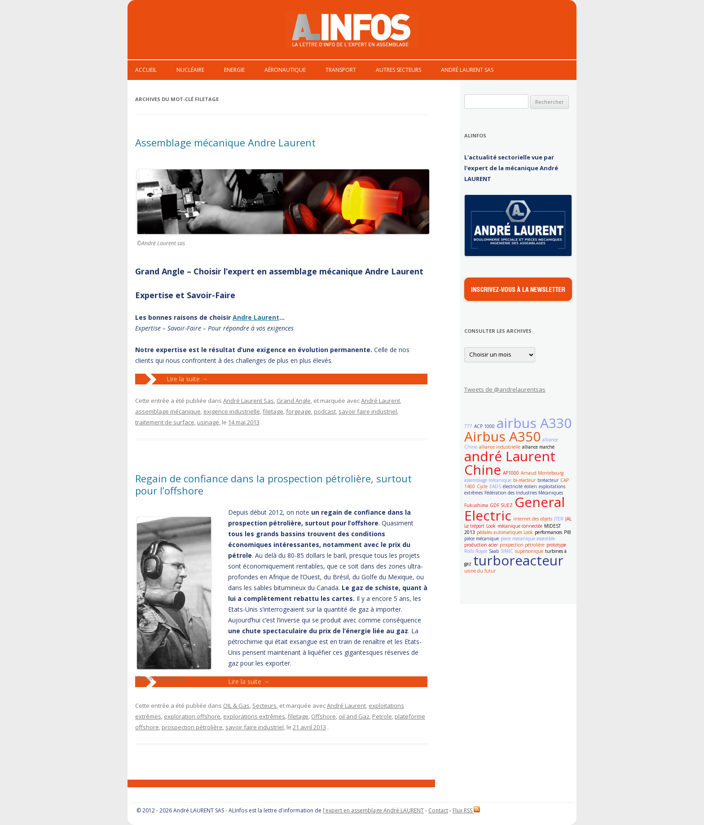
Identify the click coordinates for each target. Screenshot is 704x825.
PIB (567, 532)
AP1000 (511, 473)
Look (491, 526)
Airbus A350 (502, 436)
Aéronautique (285, 70)
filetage (273, 411)
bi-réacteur (524, 480)
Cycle (482, 486)
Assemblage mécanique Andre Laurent (225, 142)
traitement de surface (164, 422)
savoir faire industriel (368, 411)
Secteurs (264, 705)
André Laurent (380, 401)
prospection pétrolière (192, 727)
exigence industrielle (231, 411)
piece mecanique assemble (528, 538)
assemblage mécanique (168, 411)
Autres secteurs (398, 70)
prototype (556, 545)
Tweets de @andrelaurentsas (505, 389)
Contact (438, 810)
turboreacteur (518, 560)
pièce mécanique (481, 538)
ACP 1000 (484, 426)
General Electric (514, 509)
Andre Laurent (256, 317)
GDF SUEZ (501, 505)
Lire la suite (187, 379)
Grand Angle (294, 401)
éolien (530, 486)
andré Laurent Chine (509, 463)
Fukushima (476, 505)
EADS (495, 486)
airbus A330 (534, 423)
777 (468, 426)
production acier (481, 545)
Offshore (323, 716)
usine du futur (480, 571)
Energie (234, 70)
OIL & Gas (236, 705)
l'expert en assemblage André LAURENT (373, 810)
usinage (208, 422)
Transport (341, 70)
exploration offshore (192, 716)
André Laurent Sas (467, 70)
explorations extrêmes (254, 716)
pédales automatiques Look (505, 532)
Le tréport (474, 526)
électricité (513, 486)
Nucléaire (190, 70)
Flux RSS (466, 810)
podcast (325, 411)
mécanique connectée (519, 526)
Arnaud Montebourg (542, 473)
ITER (558, 519)
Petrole (382, 716)
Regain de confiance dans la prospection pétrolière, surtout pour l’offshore (273, 484)
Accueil (146, 70)
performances (548, 532)
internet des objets (532, 519)
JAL (568, 519)
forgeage (298, 411)
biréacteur (548, 480)
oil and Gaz (354, 716)
